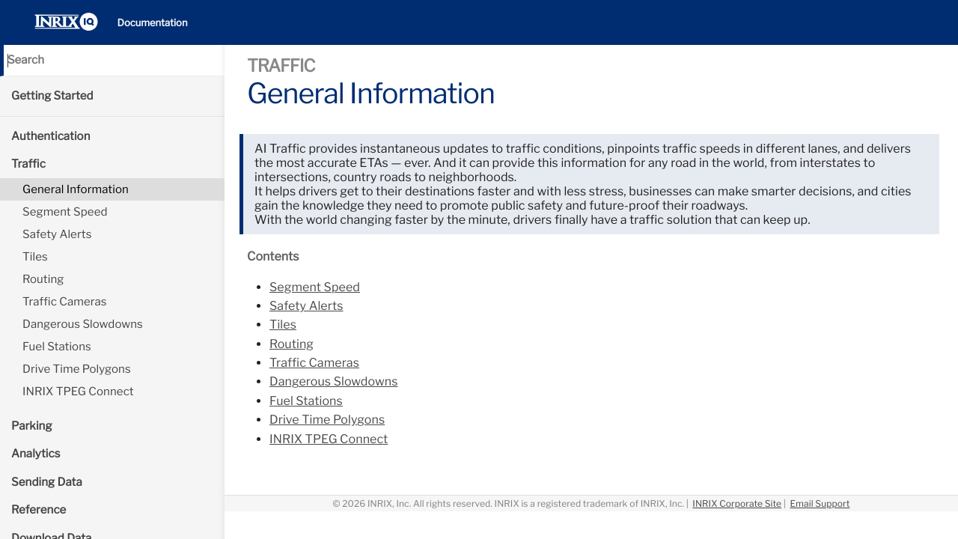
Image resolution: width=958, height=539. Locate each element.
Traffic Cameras (64, 301)
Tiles (35, 257)
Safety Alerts (56, 234)
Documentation (153, 23)
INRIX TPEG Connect (78, 391)
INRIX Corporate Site (736, 503)
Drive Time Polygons (76, 369)
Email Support (819, 503)
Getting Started (52, 96)
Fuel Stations (56, 346)
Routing (43, 279)
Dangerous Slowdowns (82, 324)
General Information (75, 189)
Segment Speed (65, 212)
